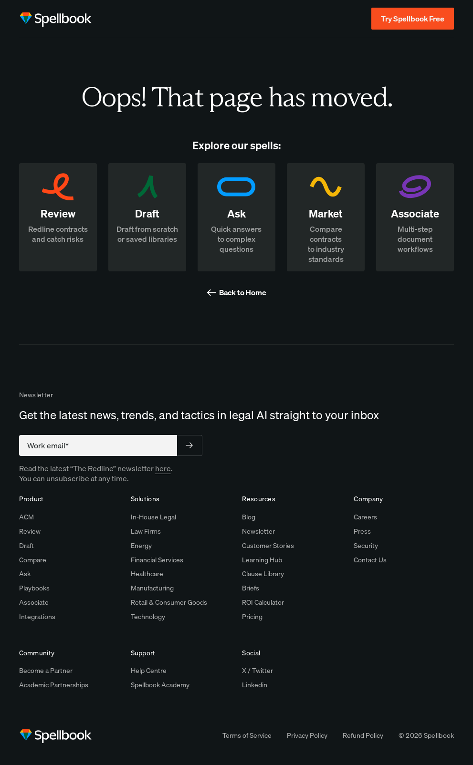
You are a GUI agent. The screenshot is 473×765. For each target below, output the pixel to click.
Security (366, 545)
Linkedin (254, 685)
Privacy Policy (307, 735)
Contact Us (370, 560)
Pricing (252, 616)
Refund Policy (363, 735)
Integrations (37, 616)
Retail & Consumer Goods (169, 602)
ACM (26, 517)
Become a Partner (46, 670)
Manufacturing (152, 588)
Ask (25, 574)
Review (30, 531)
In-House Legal (153, 517)
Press (362, 531)
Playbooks (34, 588)
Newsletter (258, 531)
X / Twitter (257, 670)
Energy (141, 545)
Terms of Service (247, 735)
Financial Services (157, 560)
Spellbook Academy (160, 685)
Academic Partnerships (53, 685)
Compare (32, 560)
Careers (365, 517)
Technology (148, 616)
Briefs (250, 588)
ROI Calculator (263, 602)
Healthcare (147, 574)
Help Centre (149, 670)
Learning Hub (262, 560)
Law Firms (146, 531)
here (163, 468)
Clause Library (263, 574)
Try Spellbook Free (412, 18)
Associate (34, 602)
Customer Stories (268, 545)
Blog (248, 517)
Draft (26, 545)
